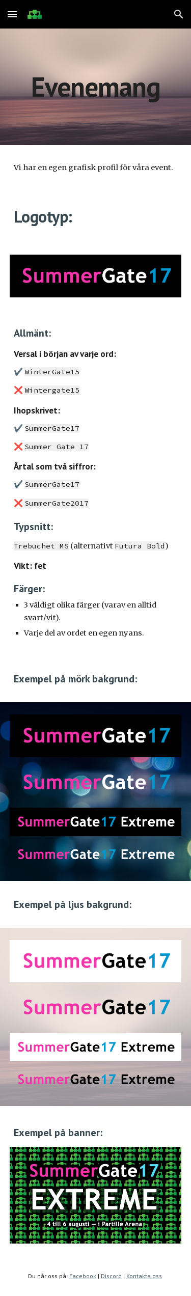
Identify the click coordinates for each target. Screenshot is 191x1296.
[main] (96, 86)
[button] (12, 14)
